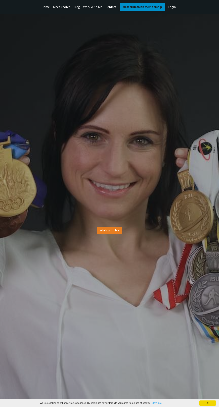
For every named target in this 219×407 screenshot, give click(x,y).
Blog (76, 7)
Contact (112, 7)
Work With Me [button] (109, 230)
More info (156, 403)
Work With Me (92, 7)
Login (174, 7)
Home (43, 7)
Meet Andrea (60, 7)
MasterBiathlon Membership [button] (144, 7)
